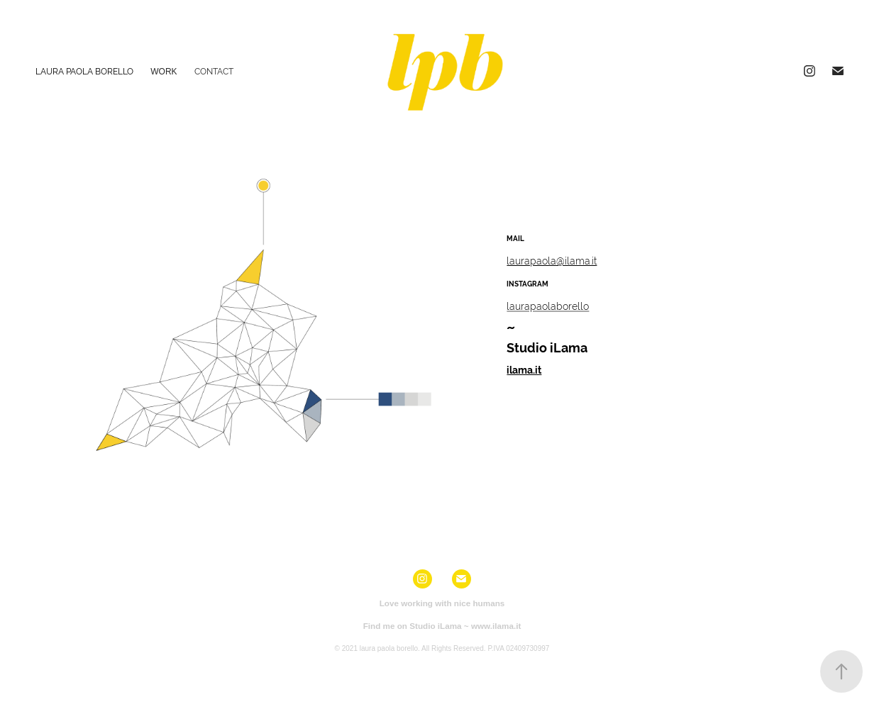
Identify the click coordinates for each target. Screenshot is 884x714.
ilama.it (524, 370)
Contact (213, 72)
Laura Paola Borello (84, 72)
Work (163, 72)
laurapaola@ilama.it (552, 261)
